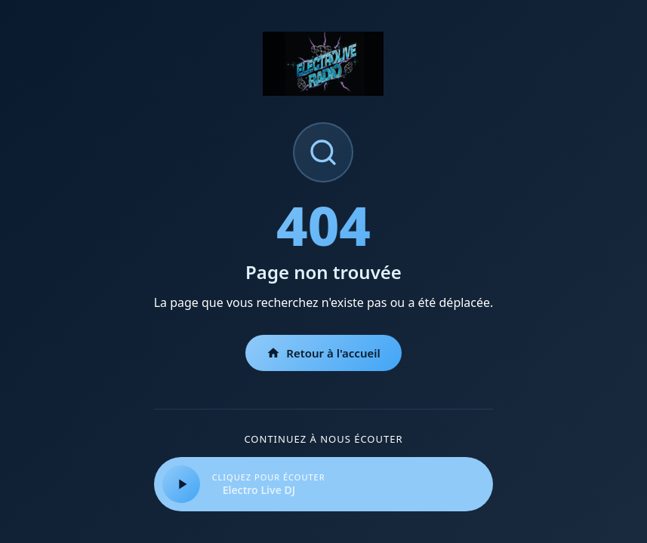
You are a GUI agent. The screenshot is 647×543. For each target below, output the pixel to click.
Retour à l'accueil (323, 352)
